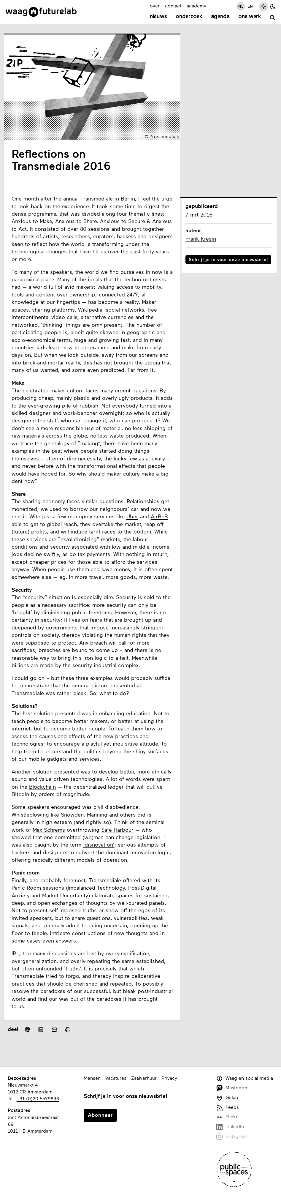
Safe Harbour (117, 830)
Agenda (220, 17)
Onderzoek (189, 17)
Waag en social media (244, 1078)
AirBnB (159, 516)
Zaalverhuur (144, 1078)
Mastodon (231, 1088)
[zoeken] (272, 17)
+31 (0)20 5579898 (38, 1098)
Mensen (92, 1078)
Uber (132, 516)
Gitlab (227, 1097)
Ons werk (249, 17)
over (155, 5)
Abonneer (100, 1115)
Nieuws (158, 17)
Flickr (227, 1117)
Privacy (169, 1078)
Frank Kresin (200, 239)
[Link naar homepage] (41, 12)
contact (173, 5)
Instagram (231, 1136)
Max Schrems (49, 830)
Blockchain (42, 787)
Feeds (227, 1107)
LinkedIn (230, 1126)
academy (196, 5)
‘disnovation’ (99, 845)
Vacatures (115, 1078)
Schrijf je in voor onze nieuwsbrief (228, 259)
